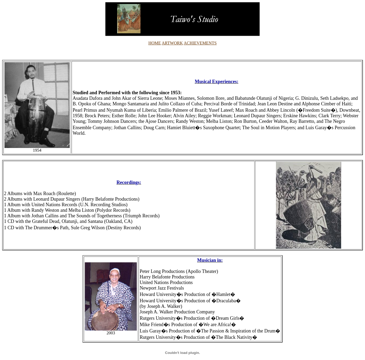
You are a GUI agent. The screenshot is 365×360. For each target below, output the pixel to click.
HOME (154, 43)
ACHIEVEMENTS (200, 43)
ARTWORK (172, 43)
